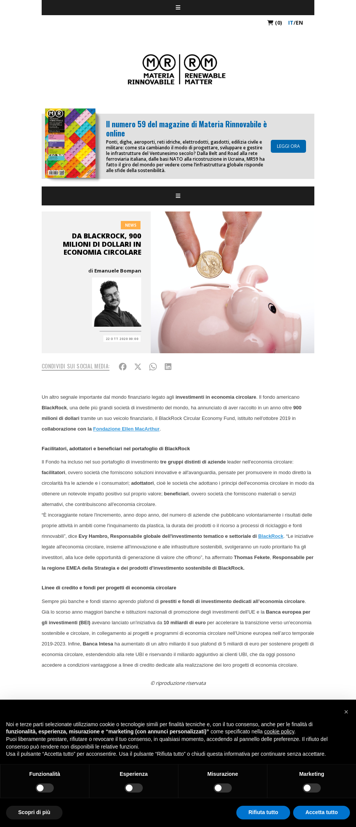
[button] (346, 712)
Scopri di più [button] (34, 812)
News (130, 225)
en (299, 22)
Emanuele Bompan (117, 270)
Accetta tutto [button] (321, 812)
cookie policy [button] (279, 731)
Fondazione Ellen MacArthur (126, 429)
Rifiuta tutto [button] (263, 812)
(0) (274, 22)
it (291, 22)
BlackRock (270, 536)
